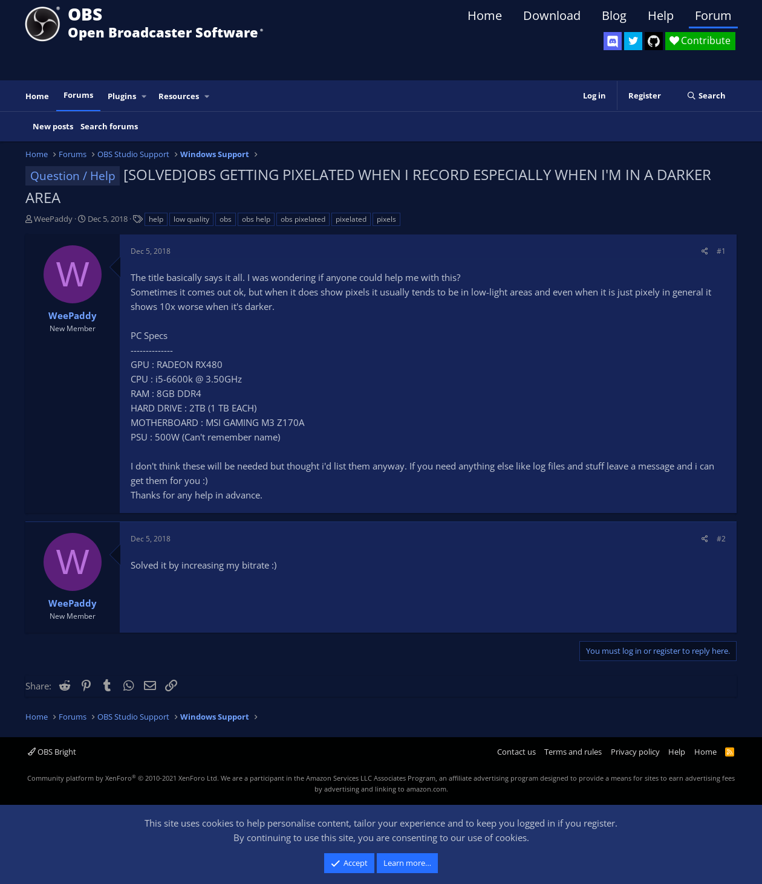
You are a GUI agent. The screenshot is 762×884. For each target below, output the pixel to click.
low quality (191, 219)
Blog (614, 15)
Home (484, 15)
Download (552, 15)
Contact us (516, 751)
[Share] (704, 251)
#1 (721, 251)
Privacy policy (635, 751)
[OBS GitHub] (654, 41)
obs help (256, 219)
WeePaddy (53, 218)
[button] (144, 96)
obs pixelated (303, 219)
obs (226, 219)
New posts (53, 126)
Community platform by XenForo (123, 777)
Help (661, 15)
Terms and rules (573, 751)
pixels (386, 219)
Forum (713, 15)
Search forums (109, 126)
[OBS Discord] (613, 41)
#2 (721, 539)
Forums (78, 94)
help (156, 219)
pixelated (351, 219)
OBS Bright (52, 751)
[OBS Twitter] (633, 41)
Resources (178, 96)
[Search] (706, 96)
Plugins (122, 96)
